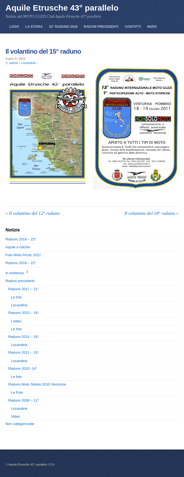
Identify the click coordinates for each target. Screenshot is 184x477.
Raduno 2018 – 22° (20, 263)
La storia (34, 27)
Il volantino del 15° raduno (43, 51)
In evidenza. (17, 273)
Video (15, 416)
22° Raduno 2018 (63, 27)
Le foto (16, 297)
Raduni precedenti (101, 27)
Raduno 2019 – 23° (20, 239)
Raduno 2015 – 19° (23, 313)
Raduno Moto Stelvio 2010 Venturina (37, 384)
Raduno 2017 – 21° (23, 289)
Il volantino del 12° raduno (32, 213)
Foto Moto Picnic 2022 (23, 255)
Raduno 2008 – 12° (23, 400)
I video (16, 321)
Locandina (19, 305)
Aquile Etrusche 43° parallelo (27, 464)
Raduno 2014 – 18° (23, 337)
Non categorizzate (19, 424)
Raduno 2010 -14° (22, 368)
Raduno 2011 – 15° (23, 352)
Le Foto (17, 392)
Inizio (152, 27)
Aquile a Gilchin (17, 247)
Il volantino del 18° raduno (151, 213)
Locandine (28, 63)
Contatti (133, 27)
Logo (14, 27)
